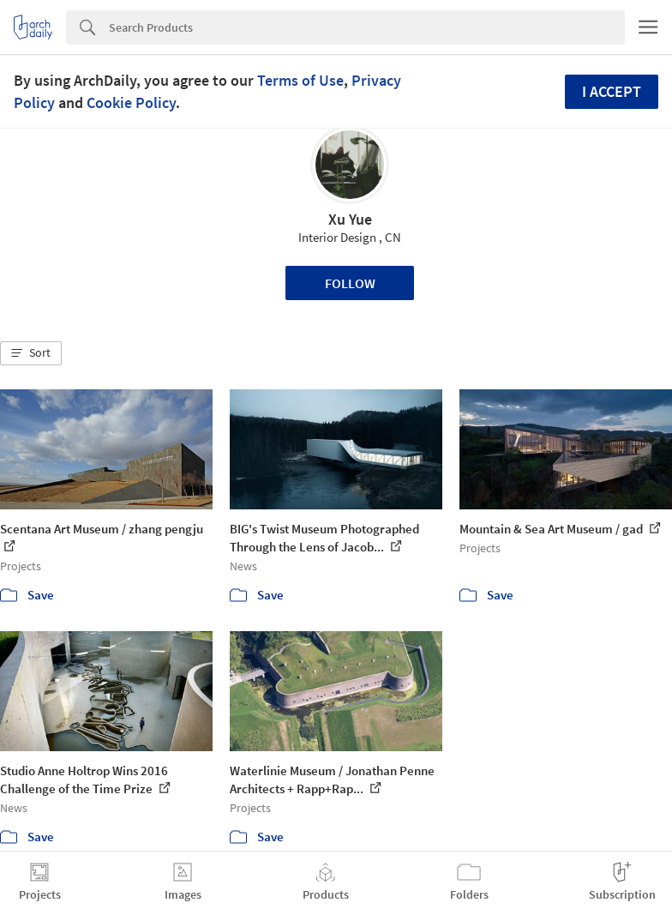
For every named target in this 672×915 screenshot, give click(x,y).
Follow (350, 283)
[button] (31, 353)
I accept (611, 91)
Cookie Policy (131, 102)
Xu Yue (350, 219)
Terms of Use (300, 80)
